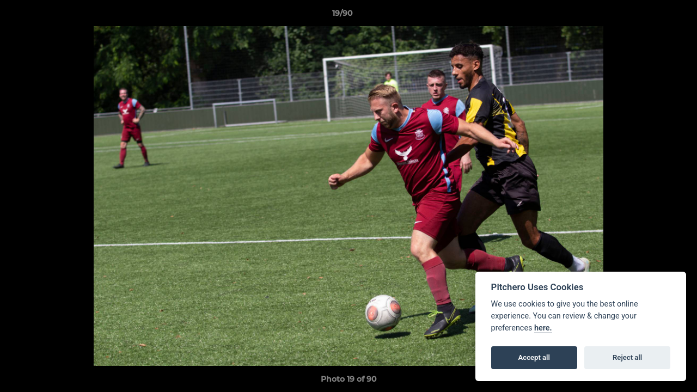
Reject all (627, 357)
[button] (651, 16)
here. (543, 328)
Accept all (534, 357)
